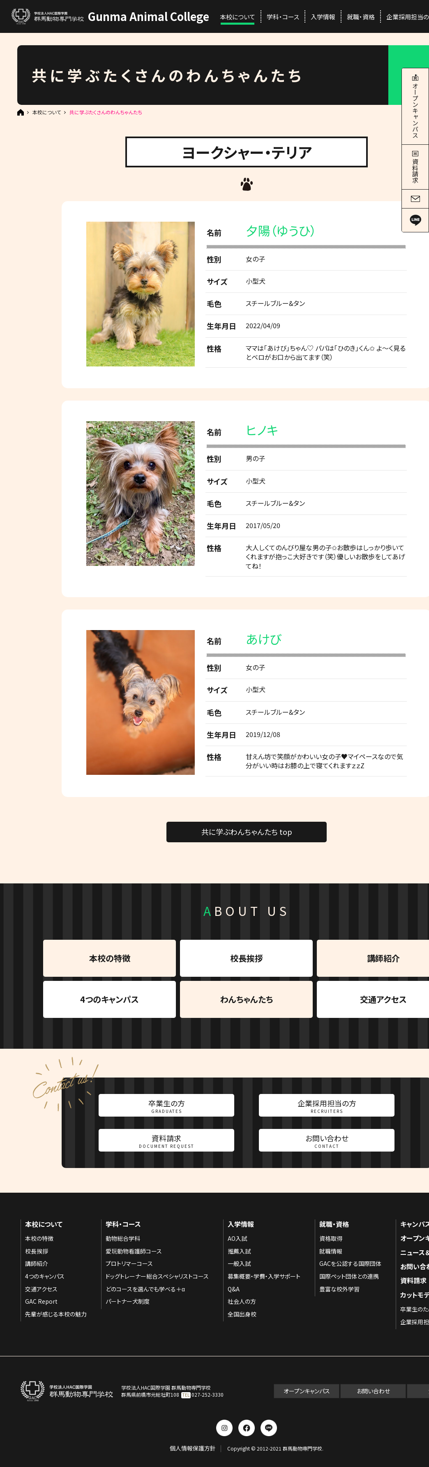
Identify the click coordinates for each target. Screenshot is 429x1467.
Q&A (234, 1289)
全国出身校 (242, 1314)
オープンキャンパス (307, 1391)
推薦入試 (239, 1251)
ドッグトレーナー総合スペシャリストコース (157, 1276)
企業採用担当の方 (327, 1106)
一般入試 (239, 1263)
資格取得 (330, 1238)
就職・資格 (361, 16)
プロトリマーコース (129, 1263)
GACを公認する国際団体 (350, 1263)
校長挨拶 (246, 958)
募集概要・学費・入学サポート (264, 1276)
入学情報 (323, 16)
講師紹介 (36, 1263)
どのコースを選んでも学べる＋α (145, 1289)
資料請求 (166, 1141)
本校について (237, 16)
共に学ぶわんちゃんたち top (246, 831)
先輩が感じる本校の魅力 (56, 1314)
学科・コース (283, 16)
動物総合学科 (123, 1238)
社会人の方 (242, 1301)
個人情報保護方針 (193, 1448)
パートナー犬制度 (128, 1301)
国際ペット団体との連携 (349, 1276)
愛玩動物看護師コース (134, 1251)
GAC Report (41, 1301)
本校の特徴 (109, 958)
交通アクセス (41, 1289)
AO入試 (237, 1238)
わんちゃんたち (246, 999)
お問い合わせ (326, 1141)
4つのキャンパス (109, 999)
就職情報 (330, 1251)
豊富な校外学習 (339, 1289)
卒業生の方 (166, 1106)
